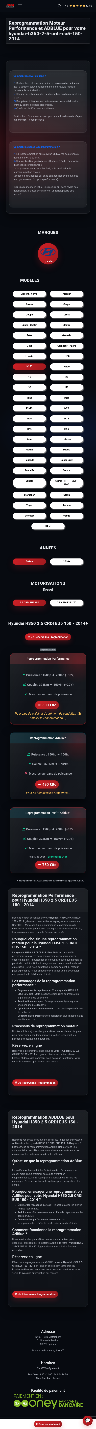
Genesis (66, 335)
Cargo (66, 304)
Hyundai (48, 253)
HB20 (67, 366)
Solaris (66, 470)
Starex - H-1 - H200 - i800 (66, 482)
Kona (29, 439)
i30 (29, 387)
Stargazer (29, 495)
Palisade (29, 460)
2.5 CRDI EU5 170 (66, 602)
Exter (29, 335)
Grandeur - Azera (66, 345)
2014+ (29, 561)
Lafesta (67, 439)
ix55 (66, 428)
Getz (29, 345)
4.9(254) (78, 6)
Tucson (67, 505)
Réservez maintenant (48, 1424)
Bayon (29, 304)
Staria (66, 495)
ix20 (66, 408)
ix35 (66, 418)
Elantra (66, 325)
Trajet (29, 505)
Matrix (29, 449)
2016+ (66, 561)
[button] (59, 6)
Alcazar (67, 293)
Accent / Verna (29, 293)
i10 (29, 377)
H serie (29, 356)
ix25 (29, 418)
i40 (66, 387)
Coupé (29, 314)
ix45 (29, 428)
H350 (29, 366)
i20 (66, 377)
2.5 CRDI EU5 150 (29, 602)
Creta (67, 314)
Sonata (29, 480)
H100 (67, 356)
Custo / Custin (29, 325)
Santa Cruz (67, 460)
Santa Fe (29, 470)
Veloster (29, 515)
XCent (48, 526)
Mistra (66, 449)
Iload (29, 397)
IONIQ (29, 408)
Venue (66, 515)
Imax (66, 397)
